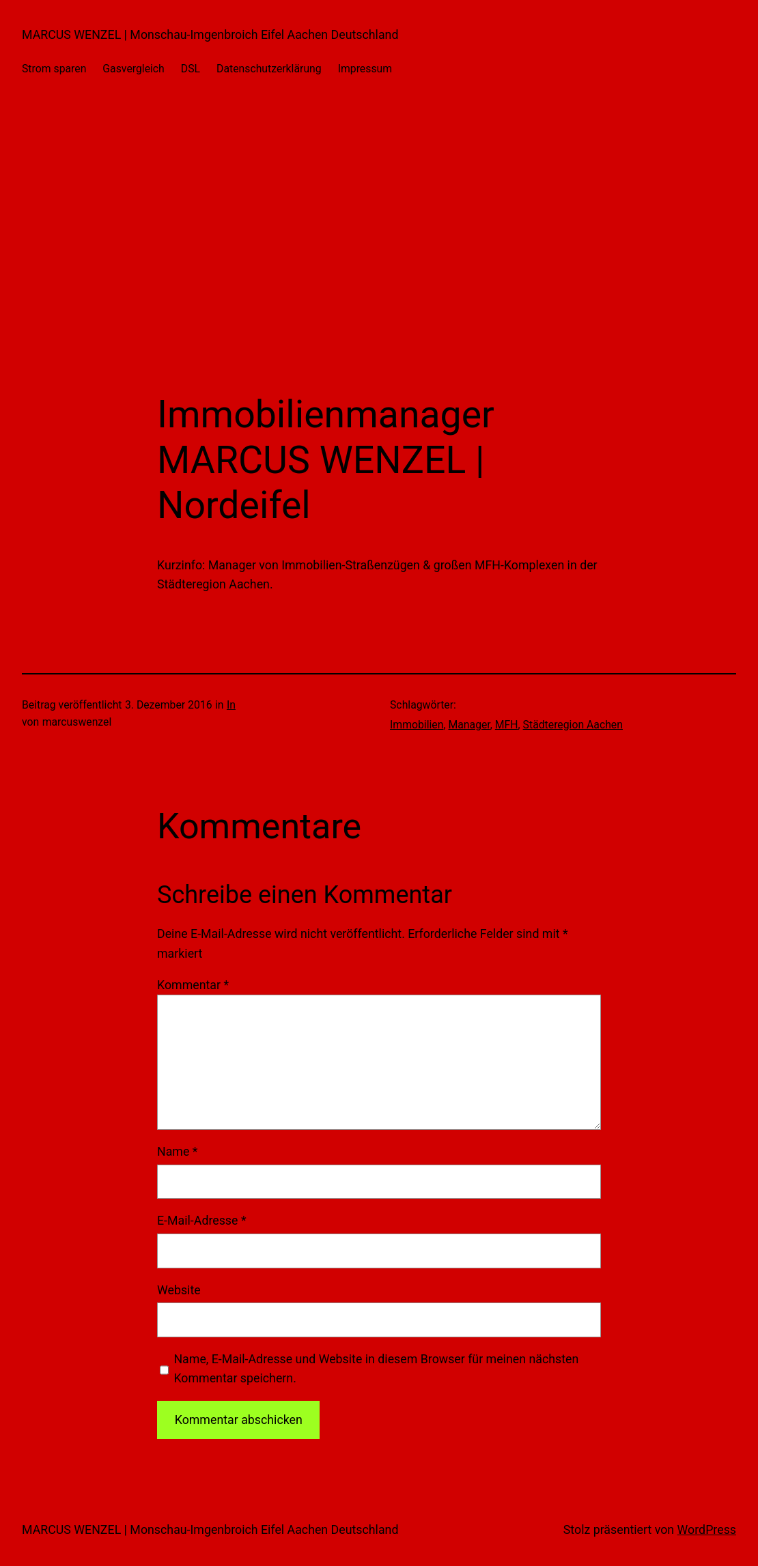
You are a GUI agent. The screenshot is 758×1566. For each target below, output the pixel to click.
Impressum (365, 68)
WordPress (706, 1529)
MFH (506, 724)
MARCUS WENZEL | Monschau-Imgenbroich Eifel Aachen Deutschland (210, 34)
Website (179, 1290)
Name (177, 1151)
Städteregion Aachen (573, 724)
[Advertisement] (379, 247)
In (231, 704)
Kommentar (193, 985)
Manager (469, 724)
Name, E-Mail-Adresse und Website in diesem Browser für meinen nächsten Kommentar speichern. (375, 1368)
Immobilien (416, 724)
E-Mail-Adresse (202, 1220)
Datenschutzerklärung (269, 68)
